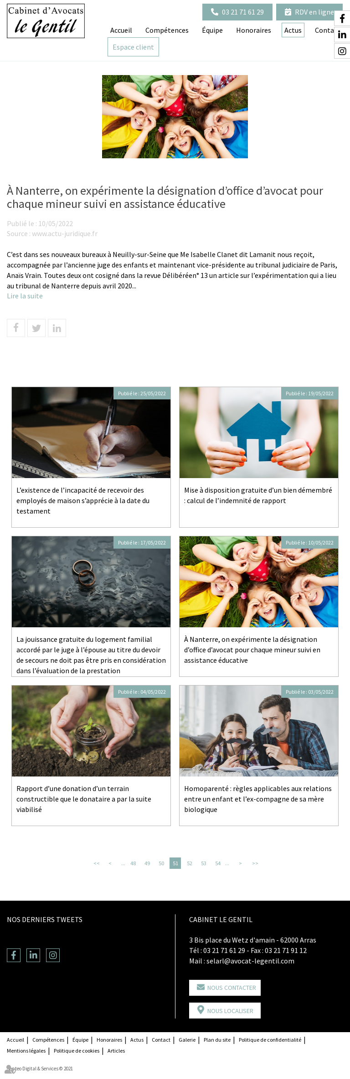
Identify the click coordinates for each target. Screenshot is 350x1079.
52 (189, 863)
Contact (161, 1039)
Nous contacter (231, 987)
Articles (116, 1050)
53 (203, 863)
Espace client (133, 46)
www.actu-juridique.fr (65, 233)
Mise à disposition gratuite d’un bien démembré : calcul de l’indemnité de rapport (258, 495)
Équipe (212, 30)
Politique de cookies (76, 1050)
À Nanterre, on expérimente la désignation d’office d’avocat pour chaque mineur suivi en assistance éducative (252, 650)
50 (161, 863)
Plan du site (217, 1039)
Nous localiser (230, 1011)
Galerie (187, 1039)
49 (147, 863)
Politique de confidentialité (270, 1039)
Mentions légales (26, 1050)
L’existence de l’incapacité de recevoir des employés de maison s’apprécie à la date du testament (82, 500)
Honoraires (253, 30)
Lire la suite (25, 295)
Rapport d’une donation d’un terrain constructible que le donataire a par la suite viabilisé (83, 799)
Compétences (167, 30)
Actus (137, 1039)
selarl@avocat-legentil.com (250, 960)
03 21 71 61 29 (243, 11)
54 (218, 863)
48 (133, 863)
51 (175, 863)
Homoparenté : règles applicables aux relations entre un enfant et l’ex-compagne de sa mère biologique (258, 799)
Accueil (121, 30)
